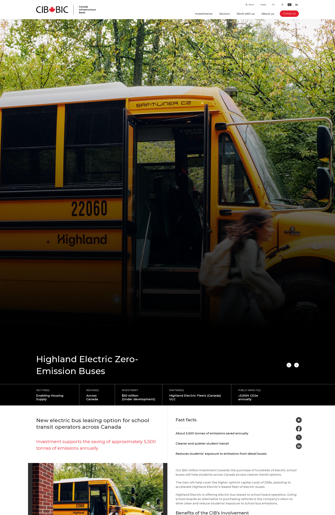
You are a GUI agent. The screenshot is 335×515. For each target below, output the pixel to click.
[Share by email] (299, 420)
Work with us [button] (246, 13)
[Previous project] (296, 365)
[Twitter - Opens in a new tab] (282, 4)
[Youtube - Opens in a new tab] (289, 4)
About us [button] (267, 13)
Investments (203, 13)
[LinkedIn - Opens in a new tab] (296, 4)
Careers (263, 4)
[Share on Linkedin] (299, 446)
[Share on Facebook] (299, 429)
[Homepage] (66, 9)
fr (273, 4)
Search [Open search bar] (250, 4)
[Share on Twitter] (299, 437)
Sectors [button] (224, 13)
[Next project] (289, 365)
